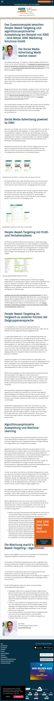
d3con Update (5, 653)
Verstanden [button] (18, 696)
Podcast (3, 655)
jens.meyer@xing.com (24, 627)
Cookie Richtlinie (5, 663)
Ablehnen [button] (8, 696)
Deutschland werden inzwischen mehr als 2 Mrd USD (28, 68)
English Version (46, 659)
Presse (3, 651)
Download (4, 647)
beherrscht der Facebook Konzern (20, 95)
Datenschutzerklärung (7, 661)
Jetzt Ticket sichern (46, 655)
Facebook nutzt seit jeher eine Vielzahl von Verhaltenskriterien (22, 295)
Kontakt (3, 649)
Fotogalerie (4, 657)
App (2, 643)
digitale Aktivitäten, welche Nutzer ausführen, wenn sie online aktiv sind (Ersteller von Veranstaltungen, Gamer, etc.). (26, 304)
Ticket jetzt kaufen (44, 542)
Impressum (4, 645)
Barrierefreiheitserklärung (8, 659)
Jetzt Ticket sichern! (44, 1)
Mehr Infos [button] (16, 693)
